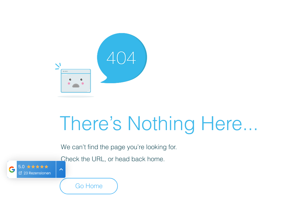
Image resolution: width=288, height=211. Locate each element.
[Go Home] (89, 186)
